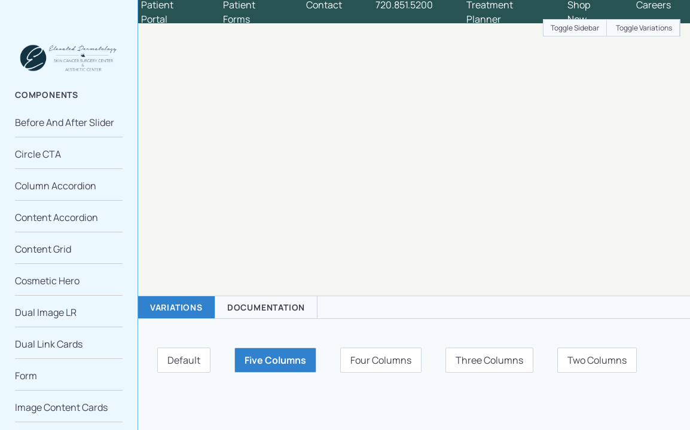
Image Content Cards (61, 407)
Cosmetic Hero (47, 280)
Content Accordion (56, 217)
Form (26, 375)
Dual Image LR (46, 312)
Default (183, 360)
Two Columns (597, 360)
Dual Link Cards (49, 344)
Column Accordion (55, 185)
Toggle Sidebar (575, 28)
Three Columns (489, 360)
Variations (176, 307)
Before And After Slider (64, 122)
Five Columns (275, 360)
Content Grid (43, 249)
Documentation (266, 307)
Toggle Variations (644, 28)
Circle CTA (38, 154)
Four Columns (380, 360)
